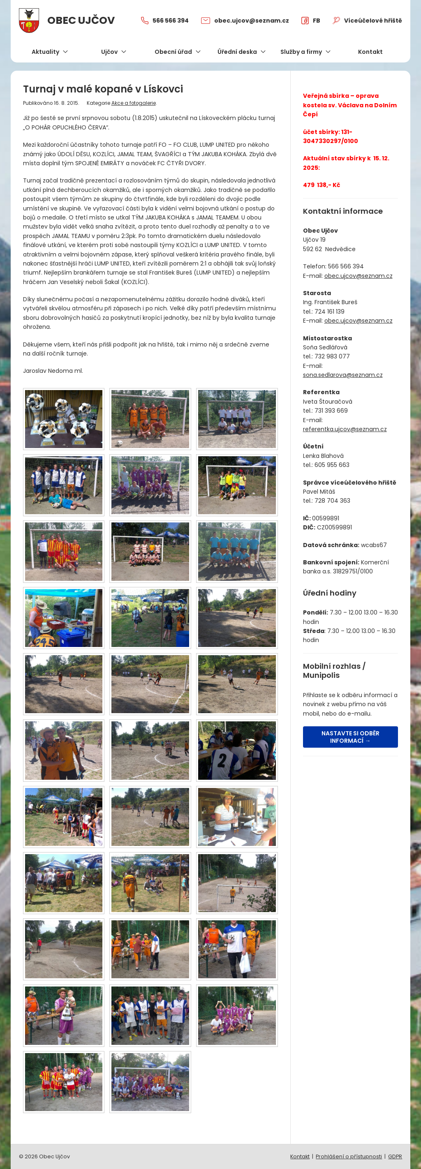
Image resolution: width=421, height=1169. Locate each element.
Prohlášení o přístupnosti (349, 1156)
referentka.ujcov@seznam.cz (345, 429)
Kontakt (300, 1156)
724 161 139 (330, 311)
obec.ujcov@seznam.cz (358, 276)
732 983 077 (332, 356)
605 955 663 (332, 465)
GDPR (395, 1156)
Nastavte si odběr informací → (350, 737)
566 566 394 (346, 266)
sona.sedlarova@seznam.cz (343, 375)
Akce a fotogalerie (133, 103)
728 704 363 (332, 501)
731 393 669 (331, 411)
